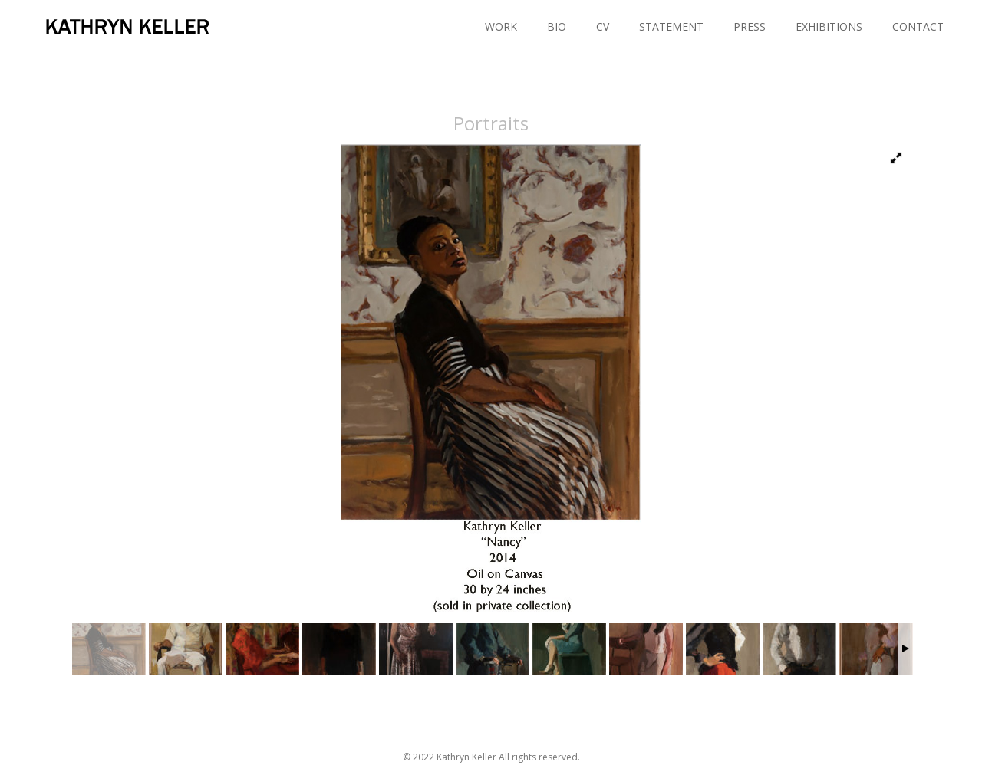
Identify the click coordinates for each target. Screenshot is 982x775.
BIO (556, 26)
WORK (501, 26)
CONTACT (918, 26)
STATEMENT (671, 26)
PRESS (749, 26)
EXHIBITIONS (829, 26)
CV (602, 26)
